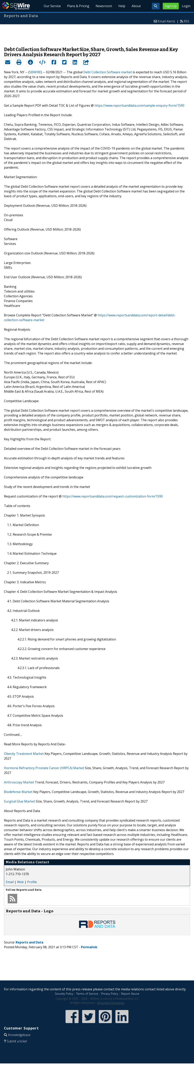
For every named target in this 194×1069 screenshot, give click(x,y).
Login (186, 6)
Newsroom (104, 6)
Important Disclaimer (111, 1003)
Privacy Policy (109, 994)
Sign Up (171, 6)
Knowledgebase (19, 1035)
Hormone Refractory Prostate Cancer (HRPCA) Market (44, 768)
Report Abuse (130, 994)
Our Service (52, 6)
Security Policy (64, 994)
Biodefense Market (18, 792)
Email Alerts (166, 21)
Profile (32, 882)
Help (121, 6)
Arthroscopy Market (19, 782)
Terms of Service (87, 994)
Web (20, 882)
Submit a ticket (17, 1041)
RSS (186, 21)
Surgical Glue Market (19, 801)
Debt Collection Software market (107, 72)
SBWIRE (35, 72)
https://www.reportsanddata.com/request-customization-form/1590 (112, 496)
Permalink (89, 947)
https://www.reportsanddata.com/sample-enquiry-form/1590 (139, 105)
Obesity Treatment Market (24, 753)
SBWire (16, 6)
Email (10, 882)
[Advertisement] (97, 33)
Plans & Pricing (78, 6)
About (136, 6)
